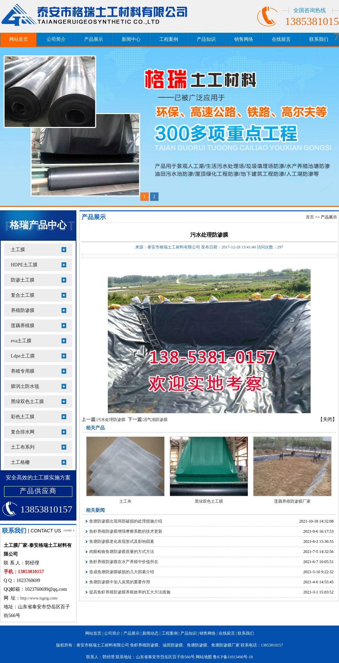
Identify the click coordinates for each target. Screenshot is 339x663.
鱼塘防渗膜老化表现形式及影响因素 (121, 541)
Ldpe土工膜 (23, 356)
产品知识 (206, 39)
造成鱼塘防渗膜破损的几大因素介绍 (121, 571)
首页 (310, 217)
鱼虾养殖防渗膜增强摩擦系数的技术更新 (125, 531)
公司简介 (56, 39)
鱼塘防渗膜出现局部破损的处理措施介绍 (125, 521)
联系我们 (318, 39)
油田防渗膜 (173, 645)
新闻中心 (131, 39)
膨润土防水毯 (25, 386)
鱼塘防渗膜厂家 (225, 645)
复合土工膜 (22, 295)
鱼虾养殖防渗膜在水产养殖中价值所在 (123, 561)
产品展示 (93, 39)
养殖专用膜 (22, 371)
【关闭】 (327, 419)
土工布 (125, 501)
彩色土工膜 (22, 416)
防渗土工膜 (22, 280)
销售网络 (243, 39)
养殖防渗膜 (22, 310)
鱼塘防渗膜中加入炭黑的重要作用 (119, 582)
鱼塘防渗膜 (197, 645)
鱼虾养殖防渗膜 (144, 645)
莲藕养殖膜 (22, 325)
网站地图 (204, 657)
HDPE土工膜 (24, 264)
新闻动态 (150, 633)
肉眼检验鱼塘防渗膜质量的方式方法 (121, 551)
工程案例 (168, 39)
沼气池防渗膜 (155, 419)
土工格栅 (20, 462)
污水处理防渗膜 (111, 419)
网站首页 (18, 39)
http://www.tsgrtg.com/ (39, 598)
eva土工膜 (21, 340)
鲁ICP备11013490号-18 (233, 657)
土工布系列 (22, 447)
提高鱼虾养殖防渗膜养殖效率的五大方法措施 (129, 592)
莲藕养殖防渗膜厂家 (292, 501)
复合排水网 (22, 431)
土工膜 (18, 249)
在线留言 (281, 39)
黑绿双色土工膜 (27, 401)
